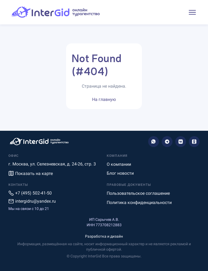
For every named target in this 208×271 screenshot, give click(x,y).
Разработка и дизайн (104, 236)
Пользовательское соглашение (138, 193)
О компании (119, 164)
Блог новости (120, 173)
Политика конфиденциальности (139, 202)
